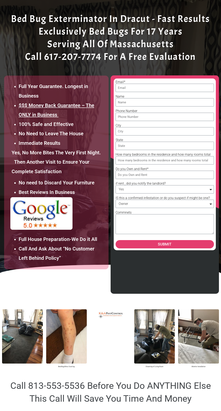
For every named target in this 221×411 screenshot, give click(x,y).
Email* (120, 82)
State (119, 140)
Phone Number (126, 111)
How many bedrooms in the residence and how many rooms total (163, 154)
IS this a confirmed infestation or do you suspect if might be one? (163, 198)
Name (120, 96)
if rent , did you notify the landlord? (141, 183)
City (118, 125)
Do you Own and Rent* (132, 169)
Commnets (124, 212)
